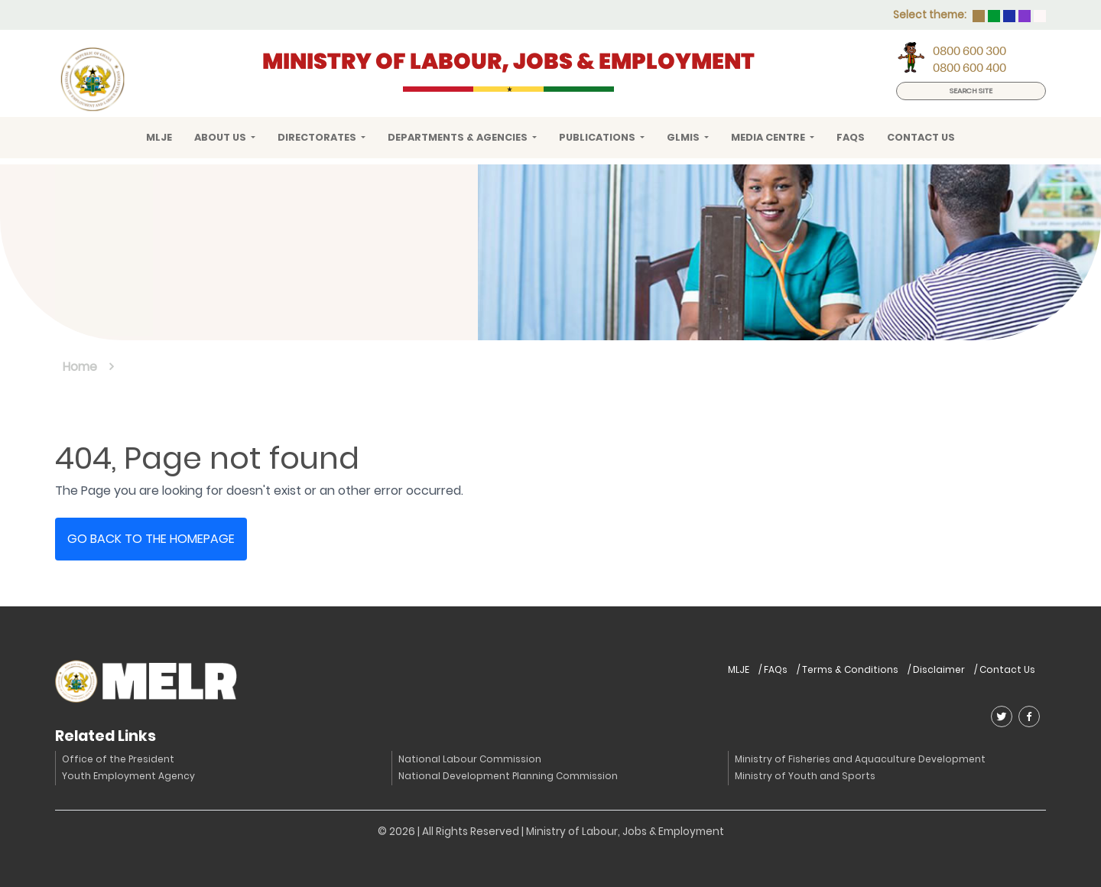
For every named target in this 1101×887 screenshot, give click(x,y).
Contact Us (921, 137)
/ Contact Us (1004, 669)
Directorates (318, 137)
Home (80, 366)
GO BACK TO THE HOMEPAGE (151, 538)
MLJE (159, 137)
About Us (221, 137)
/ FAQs (773, 669)
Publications (598, 137)
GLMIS (684, 137)
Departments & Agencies (459, 137)
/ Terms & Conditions (847, 669)
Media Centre (769, 137)
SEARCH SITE (971, 91)
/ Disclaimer (936, 669)
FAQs (850, 137)
